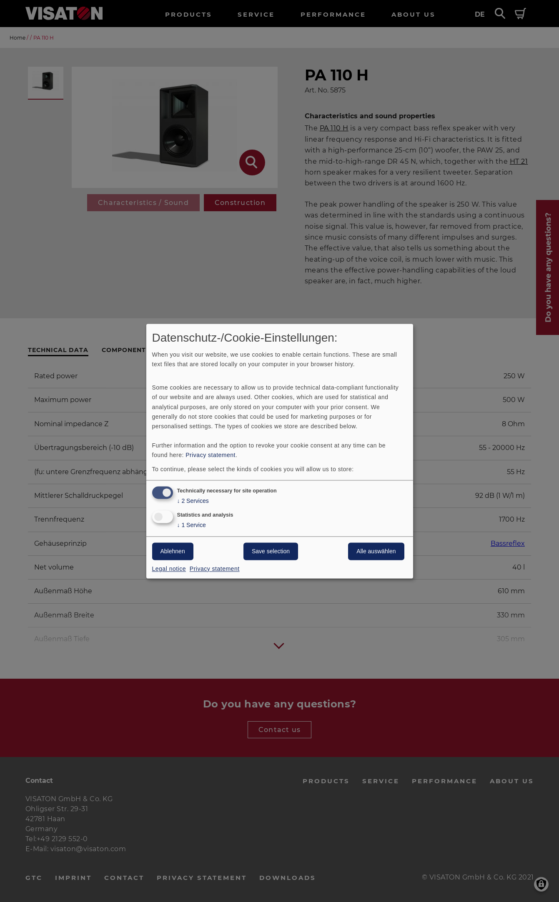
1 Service (191, 525)
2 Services (193, 501)
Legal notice (169, 568)
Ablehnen (172, 551)
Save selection (271, 551)
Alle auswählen (376, 551)
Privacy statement (210, 455)
